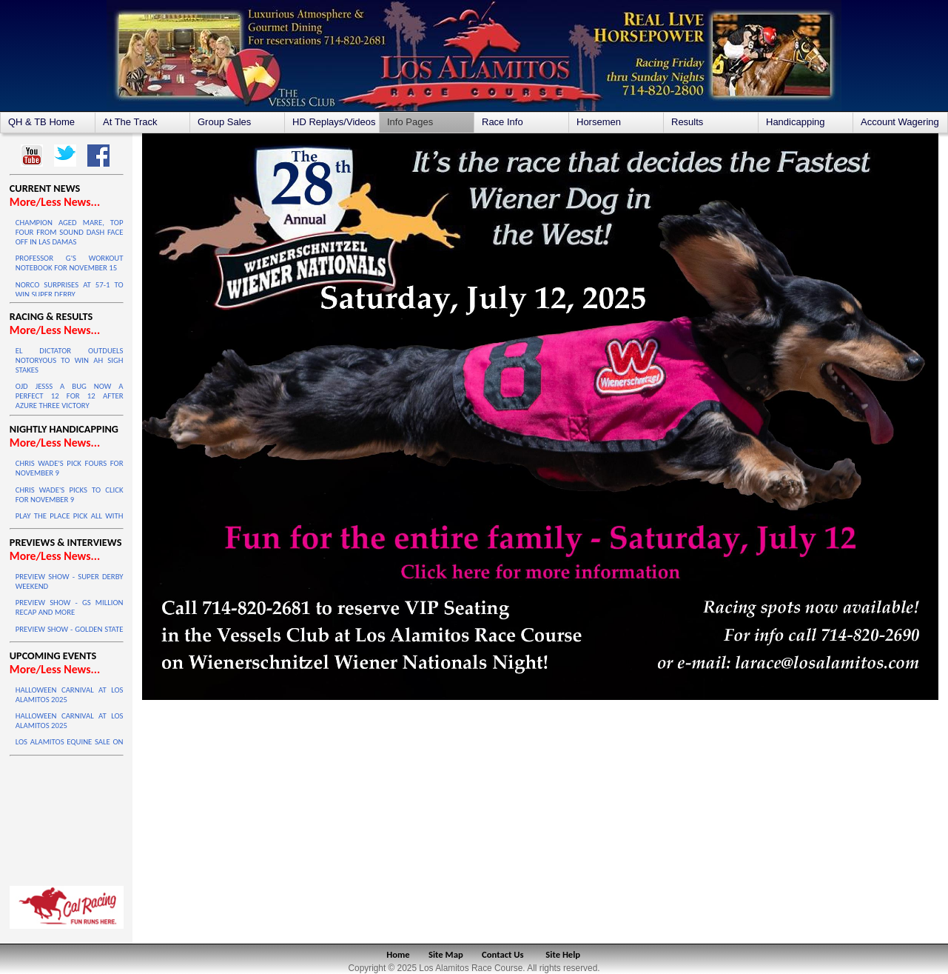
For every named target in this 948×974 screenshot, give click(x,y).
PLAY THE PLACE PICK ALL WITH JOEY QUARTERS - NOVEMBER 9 (70, 520)
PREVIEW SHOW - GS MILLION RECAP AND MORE (70, 607)
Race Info (502, 121)
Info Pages (410, 121)
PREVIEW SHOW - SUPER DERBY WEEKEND (70, 581)
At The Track (130, 121)
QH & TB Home (41, 121)
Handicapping (795, 121)
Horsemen (598, 121)
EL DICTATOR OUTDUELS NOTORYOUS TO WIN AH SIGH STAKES (70, 360)
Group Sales (224, 121)
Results (687, 121)
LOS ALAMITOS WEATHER (67, 817)
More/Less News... (55, 202)
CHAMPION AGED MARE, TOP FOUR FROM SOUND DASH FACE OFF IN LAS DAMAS (70, 232)
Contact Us (503, 954)
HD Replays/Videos (333, 121)
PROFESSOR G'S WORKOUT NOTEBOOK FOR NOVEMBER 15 (70, 263)
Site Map (445, 954)
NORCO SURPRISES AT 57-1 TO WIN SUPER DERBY (70, 289)
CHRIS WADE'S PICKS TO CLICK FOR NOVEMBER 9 (70, 494)
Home (397, 954)
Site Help (562, 954)
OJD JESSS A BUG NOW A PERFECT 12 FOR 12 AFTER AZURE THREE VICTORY (70, 395)
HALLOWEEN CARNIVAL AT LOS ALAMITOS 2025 (70, 694)
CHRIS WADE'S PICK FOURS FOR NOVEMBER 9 (70, 468)
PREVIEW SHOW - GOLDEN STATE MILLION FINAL (70, 634)
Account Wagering (900, 121)
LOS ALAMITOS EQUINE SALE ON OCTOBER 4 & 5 (70, 746)
